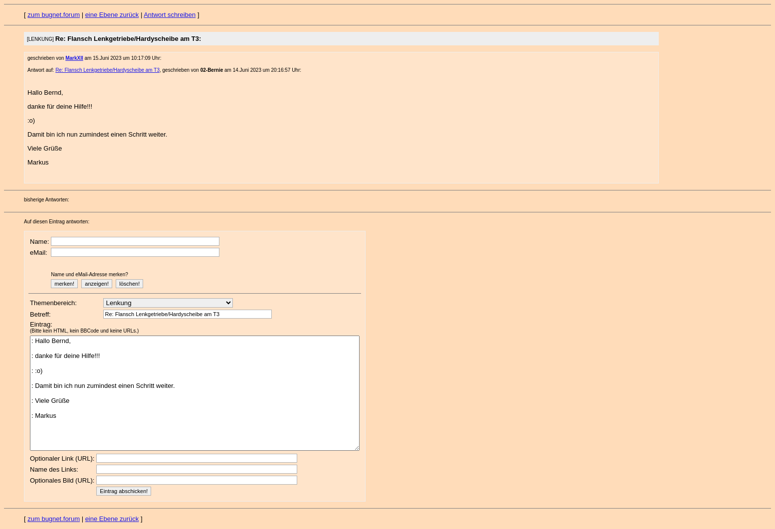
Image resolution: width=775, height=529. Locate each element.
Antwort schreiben (169, 14)
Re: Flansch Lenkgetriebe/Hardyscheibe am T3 (107, 70)
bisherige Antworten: (46, 199)
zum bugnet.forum (53, 14)
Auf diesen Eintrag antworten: (56, 221)
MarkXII (74, 58)
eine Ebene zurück (112, 14)
